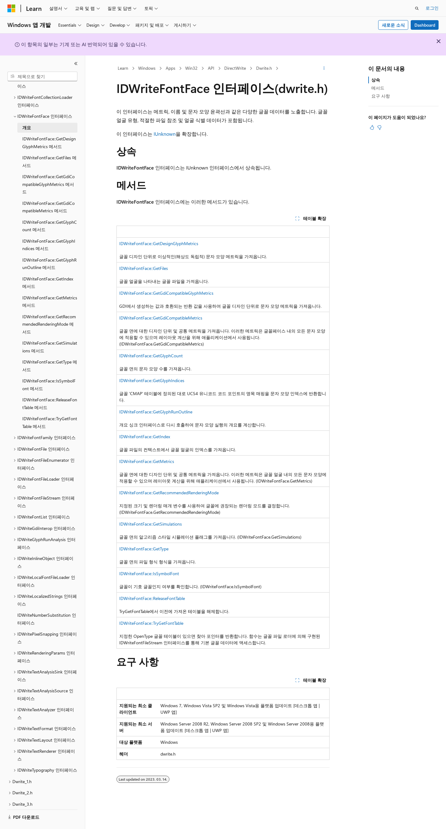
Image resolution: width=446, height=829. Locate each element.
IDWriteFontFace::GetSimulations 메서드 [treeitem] (49, 330)
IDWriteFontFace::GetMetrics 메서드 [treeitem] (49, 284)
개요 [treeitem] (26, 110)
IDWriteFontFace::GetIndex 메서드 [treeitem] (47, 265)
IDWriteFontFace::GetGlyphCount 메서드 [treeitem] (49, 209)
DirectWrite (235, 68)
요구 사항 (380, 96)
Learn (123, 68)
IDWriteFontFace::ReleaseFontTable (152, 598)
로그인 (432, 8)
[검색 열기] (417, 8)
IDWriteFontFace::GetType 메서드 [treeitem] (49, 348)
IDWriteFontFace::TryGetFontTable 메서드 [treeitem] (49, 405)
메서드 (377, 88)
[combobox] (42, 77)
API (211, 68)
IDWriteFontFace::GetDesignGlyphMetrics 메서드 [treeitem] (49, 125)
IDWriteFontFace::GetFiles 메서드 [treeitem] (49, 144)
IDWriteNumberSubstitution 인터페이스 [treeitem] (46, 602)
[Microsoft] (11, 8)
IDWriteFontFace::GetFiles (143, 268)
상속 (375, 80)
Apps (170, 68)
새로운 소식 (393, 25)
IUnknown (165, 133)
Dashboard (424, 25)
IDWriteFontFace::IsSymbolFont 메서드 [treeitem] (49, 367)
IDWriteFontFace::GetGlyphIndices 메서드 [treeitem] (48, 228)
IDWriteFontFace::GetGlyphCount (151, 356)
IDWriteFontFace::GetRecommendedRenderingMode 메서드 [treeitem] (49, 307)
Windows (146, 68)
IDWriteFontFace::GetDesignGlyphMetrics (158, 243)
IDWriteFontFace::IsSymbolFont (149, 573)
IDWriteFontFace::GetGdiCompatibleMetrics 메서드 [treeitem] (48, 190)
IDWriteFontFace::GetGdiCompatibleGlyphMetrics (166, 293)
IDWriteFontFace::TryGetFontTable (151, 623)
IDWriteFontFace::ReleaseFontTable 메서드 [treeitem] (49, 386)
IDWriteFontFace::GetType (143, 549)
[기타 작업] (324, 68)
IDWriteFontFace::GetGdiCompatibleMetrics (160, 318)
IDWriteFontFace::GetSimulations (150, 524)
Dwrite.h (264, 68)
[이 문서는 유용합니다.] (372, 127)
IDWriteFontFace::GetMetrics (146, 461)
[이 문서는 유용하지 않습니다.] (379, 127)
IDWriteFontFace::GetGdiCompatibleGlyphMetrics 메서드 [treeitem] (48, 167)
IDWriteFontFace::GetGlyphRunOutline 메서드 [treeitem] (49, 247)
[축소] (75, 63)
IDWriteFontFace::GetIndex (144, 436)
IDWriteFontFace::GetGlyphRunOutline (155, 412)
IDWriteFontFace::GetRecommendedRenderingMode (169, 493)
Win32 (191, 68)
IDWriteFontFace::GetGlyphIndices (151, 380)
